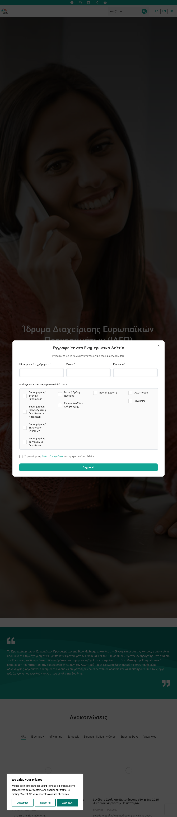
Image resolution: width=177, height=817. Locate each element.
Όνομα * (70, 364)
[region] (45, 792)
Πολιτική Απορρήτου (52, 456)
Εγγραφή (88, 467)
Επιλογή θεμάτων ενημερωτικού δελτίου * (43, 384)
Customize (23, 802)
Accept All (67, 802)
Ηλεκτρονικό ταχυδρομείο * (35, 364)
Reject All (45, 802)
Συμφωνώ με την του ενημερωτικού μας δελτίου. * (60, 456)
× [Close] (158, 345)
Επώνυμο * (119, 364)
